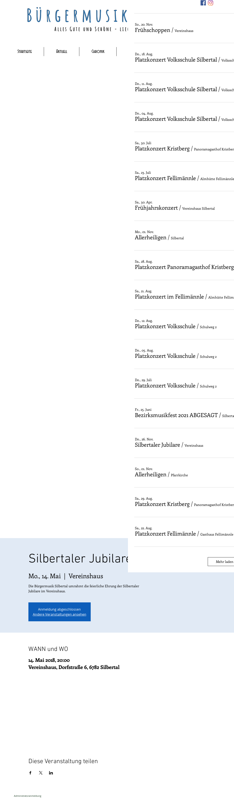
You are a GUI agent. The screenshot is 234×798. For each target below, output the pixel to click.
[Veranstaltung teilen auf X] (41, 772)
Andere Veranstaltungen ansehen (59, 614)
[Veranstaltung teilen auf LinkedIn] (51, 772)
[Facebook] (203, 2)
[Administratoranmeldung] (27, 796)
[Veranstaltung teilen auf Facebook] (30, 772)
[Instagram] (210, 2)
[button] (152, 30)
